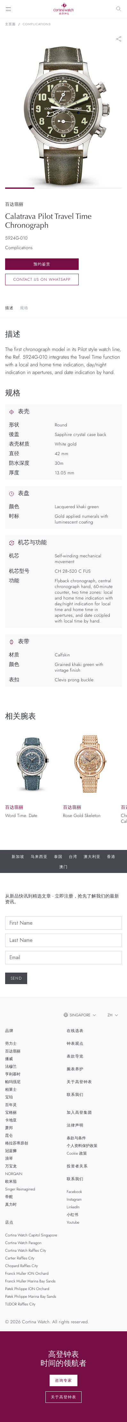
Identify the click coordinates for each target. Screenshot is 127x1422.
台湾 (73, 857)
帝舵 (9, 1197)
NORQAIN (13, 1174)
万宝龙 (11, 1166)
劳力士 (11, 1043)
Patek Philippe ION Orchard (27, 1289)
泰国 (58, 857)
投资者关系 (77, 1166)
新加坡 (18, 857)
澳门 (63, 867)
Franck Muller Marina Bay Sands (30, 1281)
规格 (24, 308)
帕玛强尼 (12, 1082)
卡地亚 (11, 1120)
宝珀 (9, 1097)
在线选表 (75, 1031)
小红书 (72, 1215)
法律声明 (75, 1125)
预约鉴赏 (42, 264)
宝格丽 (11, 1112)
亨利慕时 (12, 1074)
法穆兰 (11, 1066)
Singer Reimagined (20, 1189)
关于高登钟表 (79, 1082)
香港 (111, 857)
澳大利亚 (92, 857)
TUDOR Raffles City (20, 1304)
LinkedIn (73, 1207)
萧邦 (9, 1128)
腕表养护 (75, 1069)
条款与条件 (76, 1138)
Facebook (74, 1192)
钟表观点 (75, 1043)
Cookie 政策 (77, 1153)
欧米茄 (11, 1181)
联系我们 (75, 1094)
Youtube (73, 1222)
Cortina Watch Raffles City (25, 1250)
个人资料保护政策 (82, 1146)
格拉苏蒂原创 (16, 1143)
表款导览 (75, 1056)
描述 (9, 308)
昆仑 (9, 1135)
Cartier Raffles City (19, 1258)
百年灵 (11, 1105)
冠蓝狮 (11, 1151)
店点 (9, 1222)
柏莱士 (11, 1089)
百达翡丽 (12, 1051)
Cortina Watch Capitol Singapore (31, 1235)
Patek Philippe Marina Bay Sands (30, 1296)
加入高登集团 (79, 1112)
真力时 (11, 1204)
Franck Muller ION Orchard (27, 1273)
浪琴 (9, 1158)
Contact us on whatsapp (41, 279)
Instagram (74, 1199)
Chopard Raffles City (21, 1266)
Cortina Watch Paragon (23, 1243)
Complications (37, 24)
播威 (9, 1059)
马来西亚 (39, 857)
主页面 (10, 24)
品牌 (9, 1031)
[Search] (118, 9)
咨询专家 (63, 1380)
